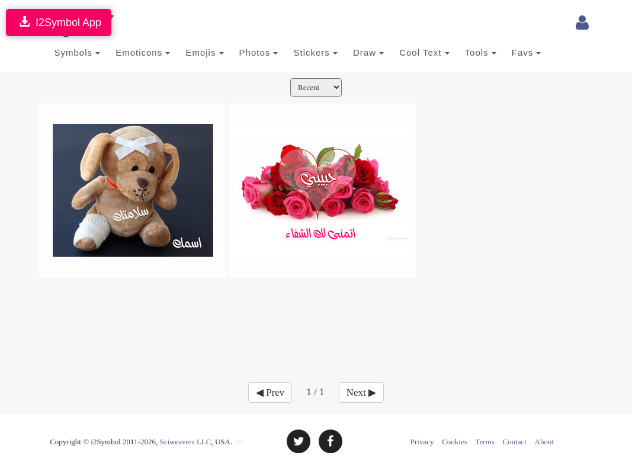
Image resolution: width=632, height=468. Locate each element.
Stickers (315, 52)
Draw (368, 52)
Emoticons (143, 52)
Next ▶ (361, 392)
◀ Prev (270, 392)
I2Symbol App (58, 22)
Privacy (422, 441)
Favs (526, 52)
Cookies (454, 441)
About (544, 441)
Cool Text (424, 52)
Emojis (204, 52)
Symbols (77, 52)
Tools (480, 52)
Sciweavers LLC (185, 441)
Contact (514, 441)
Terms (484, 441)
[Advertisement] (316, 323)
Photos (258, 52)
